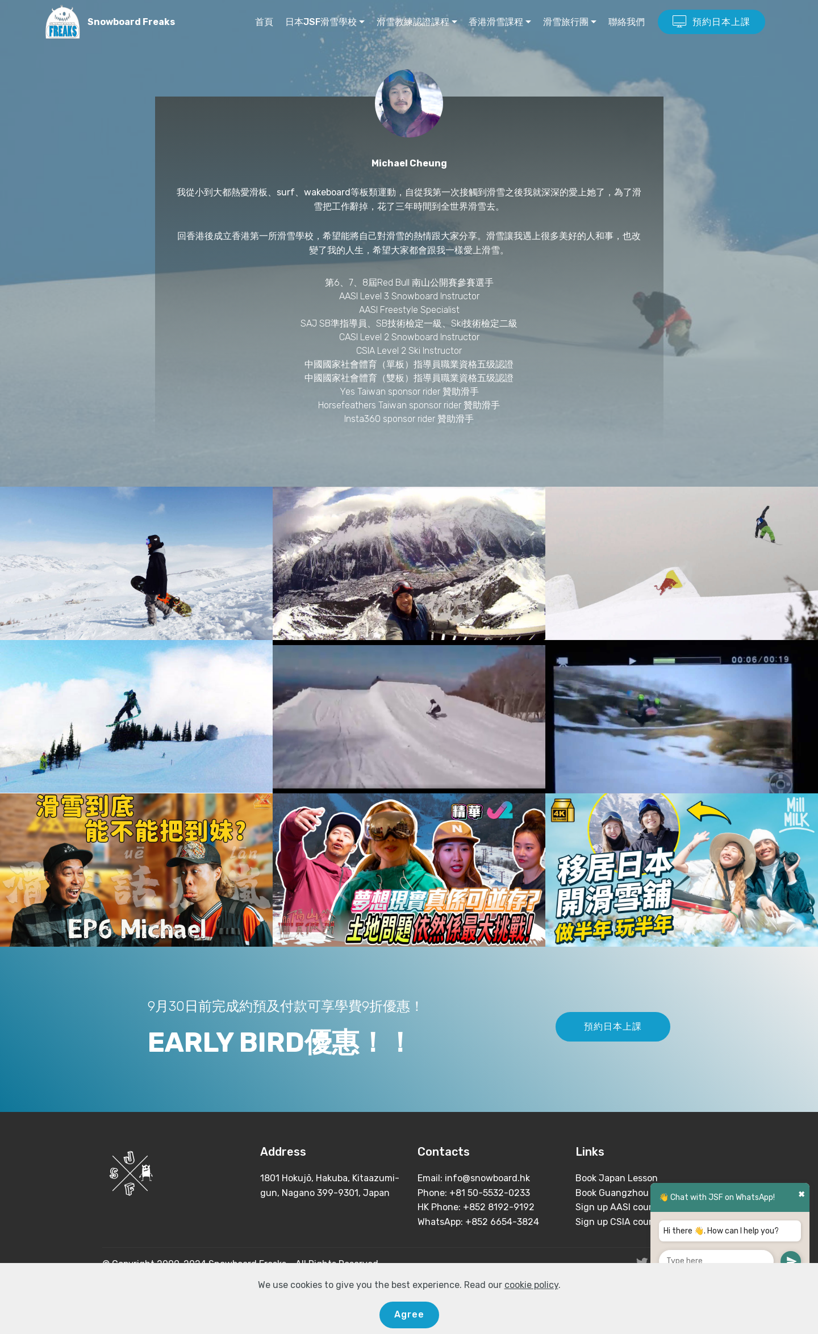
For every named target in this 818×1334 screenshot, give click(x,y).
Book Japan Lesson (616, 1178)
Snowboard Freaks (131, 21)
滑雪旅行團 (566, 21)
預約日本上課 (711, 22)
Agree (409, 1314)
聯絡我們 (626, 21)
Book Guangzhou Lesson (628, 1192)
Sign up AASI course (618, 1207)
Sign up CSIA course (618, 1221)
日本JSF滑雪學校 (321, 21)
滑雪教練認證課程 (413, 21)
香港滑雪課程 (496, 21)
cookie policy (531, 1284)
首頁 (264, 21)
